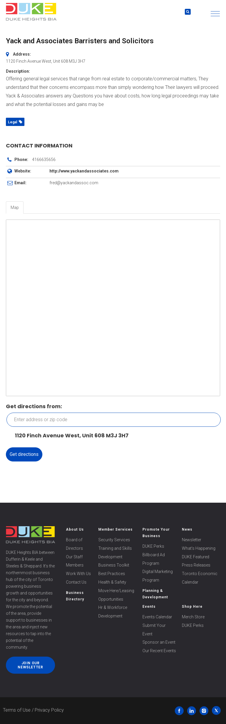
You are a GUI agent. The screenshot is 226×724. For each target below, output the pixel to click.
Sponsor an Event (158, 642)
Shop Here (192, 607)
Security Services (114, 539)
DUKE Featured (195, 556)
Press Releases (196, 565)
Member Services (115, 529)
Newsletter (191, 539)
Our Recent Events (159, 650)
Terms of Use (17, 710)
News (187, 529)
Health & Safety (112, 582)
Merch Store (193, 617)
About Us (75, 529)
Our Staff (74, 556)
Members (75, 565)
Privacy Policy (49, 710)
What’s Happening (198, 548)
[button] (215, 13)
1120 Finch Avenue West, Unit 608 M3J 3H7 (69, 436)
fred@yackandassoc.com (73, 182)
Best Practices (111, 573)
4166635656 (44, 159)
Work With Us (78, 573)
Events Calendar (157, 617)
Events (149, 607)
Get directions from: (34, 406)
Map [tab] (15, 207)
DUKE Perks (153, 546)
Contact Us (76, 582)
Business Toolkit (113, 565)
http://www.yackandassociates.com (84, 171)
